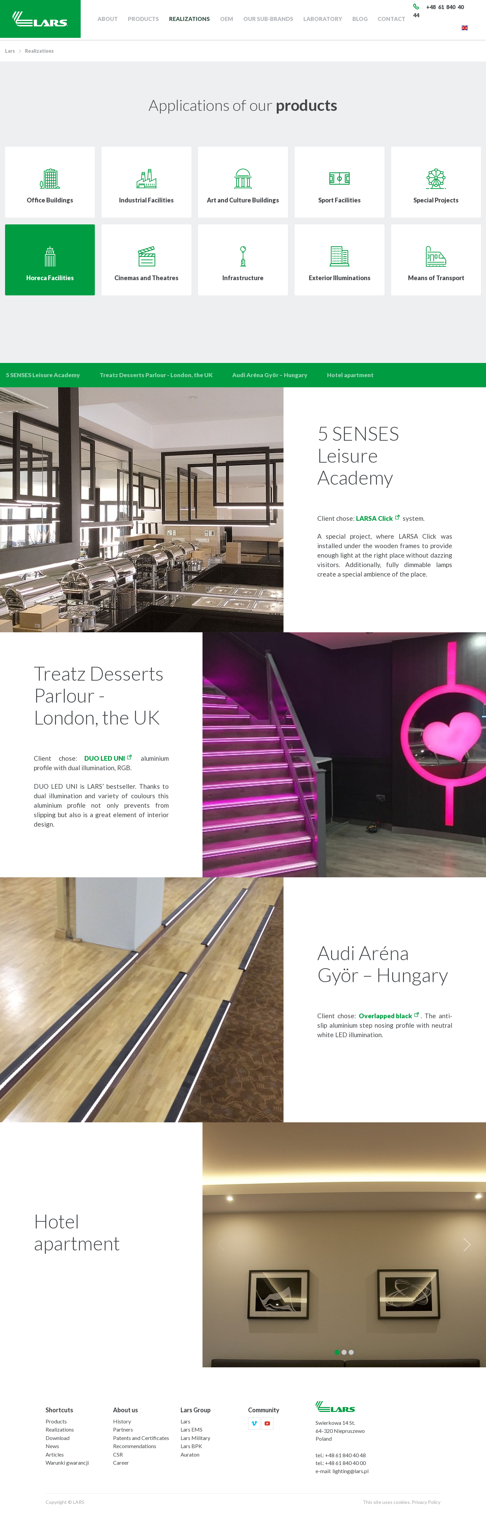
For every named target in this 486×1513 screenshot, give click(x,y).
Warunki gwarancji (67, 1465)
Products (149, 20)
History (122, 1423)
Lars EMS (191, 1432)
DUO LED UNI (104, 760)
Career (121, 1465)
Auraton (190, 1456)
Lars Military (195, 1440)
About (114, 20)
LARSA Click (374, 520)
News (52, 1448)
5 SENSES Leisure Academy (44, 376)
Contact (395, 20)
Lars (10, 51)
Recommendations (134, 1448)
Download (58, 1440)
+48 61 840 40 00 (345, 1465)
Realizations (195, 20)
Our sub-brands (272, 20)
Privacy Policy (426, 1504)
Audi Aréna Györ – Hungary (276, 376)
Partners (123, 1432)
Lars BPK (191, 1448)
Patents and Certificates (141, 1440)
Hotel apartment (358, 376)
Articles (55, 1456)
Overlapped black (385, 1018)
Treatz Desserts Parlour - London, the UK (160, 376)
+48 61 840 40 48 (345, 1457)
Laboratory (326, 20)
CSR (118, 1456)
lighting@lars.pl (350, 1473)
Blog (363, 20)
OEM (231, 20)
